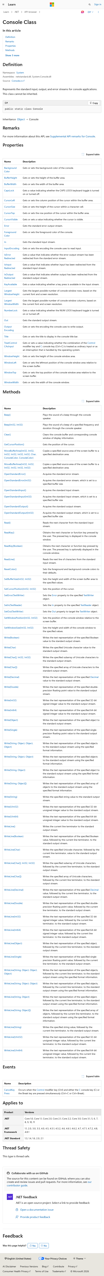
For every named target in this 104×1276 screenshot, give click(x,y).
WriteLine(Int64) (12, 929)
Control (91, 342)
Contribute (58, 1266)
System (20, 72)
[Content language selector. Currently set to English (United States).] (18, 1258)
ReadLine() (9, 559)
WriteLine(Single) (12, 956)
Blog (44, 1266)
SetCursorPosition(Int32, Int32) (20, 588)
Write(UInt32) (11, 806)
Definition (10, 36)
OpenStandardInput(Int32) (18, 496)
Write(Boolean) (11, 637)
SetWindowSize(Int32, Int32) (18, 627)
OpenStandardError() (15, 474)
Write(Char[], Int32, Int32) (17, 657)
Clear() (7, 434)
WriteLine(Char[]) (12, 876)
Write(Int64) (10, 710)
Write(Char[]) (10, 667)
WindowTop (10, 372)
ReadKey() (9, 532)
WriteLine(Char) (12, 849)
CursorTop (9, 213)
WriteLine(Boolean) (13, 836)
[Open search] (89, 5)
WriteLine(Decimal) (13, 889)
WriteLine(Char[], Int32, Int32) (19, 863)
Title (6, 336)
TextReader (85, 605)
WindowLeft (10, 362)
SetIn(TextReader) (13, 605)
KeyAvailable (10, 284)
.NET (16, 11)
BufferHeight (10, 177)
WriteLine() (9, 826)
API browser (30, 11)
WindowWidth (11, 382)
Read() (7, 522)
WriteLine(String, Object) (16, 996)
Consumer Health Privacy (16, 1271)
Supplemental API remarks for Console (72, 136)
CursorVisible (11, 219)
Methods (10, 50)
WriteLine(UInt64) (13, 1050)
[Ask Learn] (82, 12)
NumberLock (10, 310)
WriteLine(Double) (13, 903)
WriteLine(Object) (13, 943)
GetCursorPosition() (14, 444)
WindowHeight (11, 356)
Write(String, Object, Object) (18, 756)
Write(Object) (11, 720)
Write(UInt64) (11, 816)
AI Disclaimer (9, 1266)
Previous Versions (29, 1266)
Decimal (94, 677)
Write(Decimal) (11, 677)
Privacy (71, 1266)
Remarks (9, 41)
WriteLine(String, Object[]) (17, 1010)
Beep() (7, 414)
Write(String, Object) (14, 770)
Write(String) (10, 796)
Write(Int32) (10, 700)
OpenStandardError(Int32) (17, 480)
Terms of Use (41, 1271)
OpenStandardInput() (15, 490)
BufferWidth (10, 184)
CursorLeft (9, 200)
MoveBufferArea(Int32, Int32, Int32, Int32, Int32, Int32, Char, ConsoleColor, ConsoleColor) (20, 454)
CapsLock (9, 190)
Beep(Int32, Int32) (13, 424)
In (5, 242)
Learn (6, 11)
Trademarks (58, 1271)
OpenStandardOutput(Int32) (19, 512)
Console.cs (17, 80)
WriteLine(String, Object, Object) (20, 983)
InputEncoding (11, 248)
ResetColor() (10, 569)
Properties (10, 45)
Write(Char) (10, 647)
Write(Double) (11, 686)
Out (6, 320)
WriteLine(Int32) (12, 916)
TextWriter (88, 595)
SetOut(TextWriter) (13, 611)
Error (6, 225)
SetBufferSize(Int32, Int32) (17, 579)
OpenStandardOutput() (16, 506)
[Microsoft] (52, 4)
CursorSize (9, 206)
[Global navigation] (3, 5)
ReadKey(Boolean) (13, 545)
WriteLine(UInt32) (13, 1036)
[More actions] (98, 12)
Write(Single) (10, 729)
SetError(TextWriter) (14, 595)
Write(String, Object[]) (15, 783)
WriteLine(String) (12, 1027)
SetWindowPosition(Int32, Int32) (20, 617)
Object (21, 119)
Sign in (97, 4)
